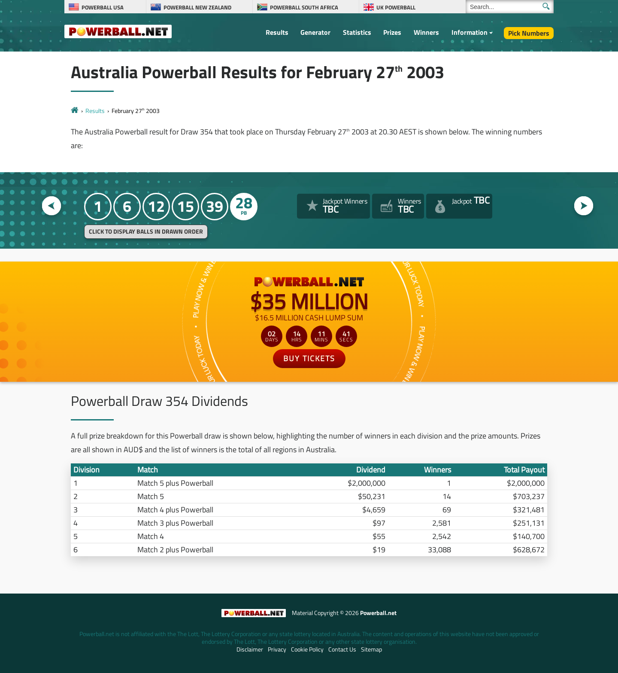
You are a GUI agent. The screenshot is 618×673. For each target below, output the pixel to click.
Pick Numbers (528, 33)
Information (469, 32)
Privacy (277, 649)
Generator (315, 32)
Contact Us (342, 649)
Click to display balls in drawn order (146, 231)
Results (277, 32)
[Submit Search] (546, 6)
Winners (426, 32)
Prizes (392, 32)
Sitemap (371, 649)
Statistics (357, 32)
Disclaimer (249, 649)
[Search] (510, 6)
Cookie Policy (307, 649)
